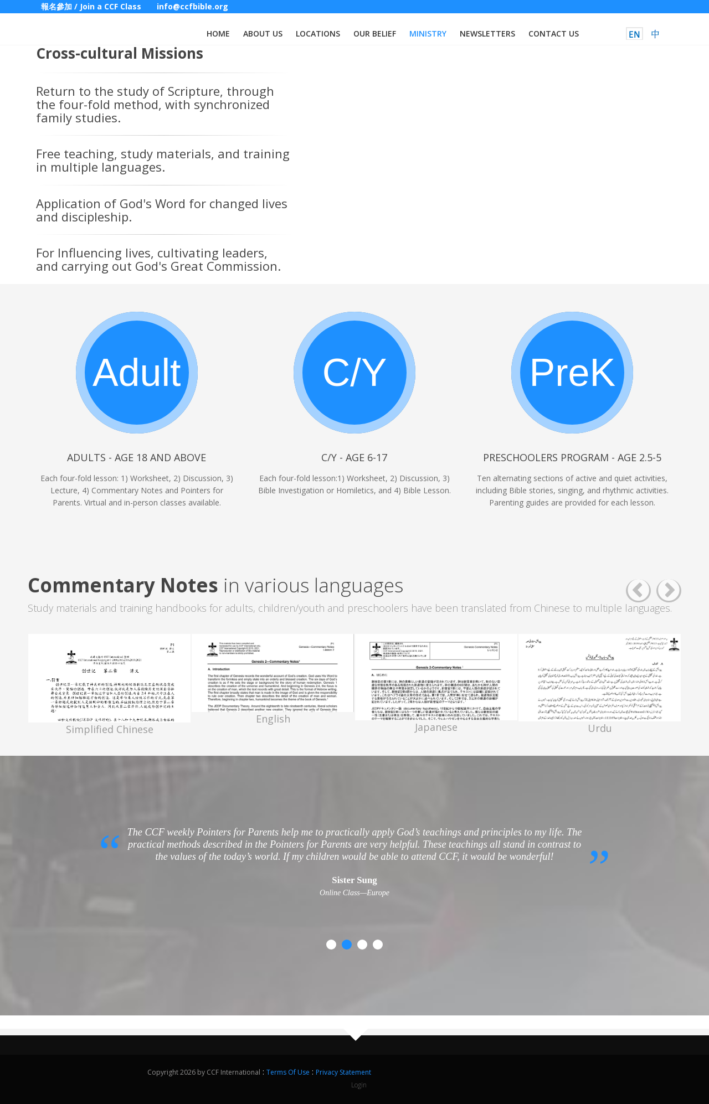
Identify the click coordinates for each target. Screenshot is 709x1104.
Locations (318, 33)
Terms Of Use (288, 1072)
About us (262, 33)
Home (218, 33)
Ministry (427, 33)
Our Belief (374, 33)
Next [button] (668, 591)
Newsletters (487, 33)
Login (359, 1085)
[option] (109, 685)
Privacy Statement (343, 1072)
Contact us (553, 33)
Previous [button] (638, 591)
